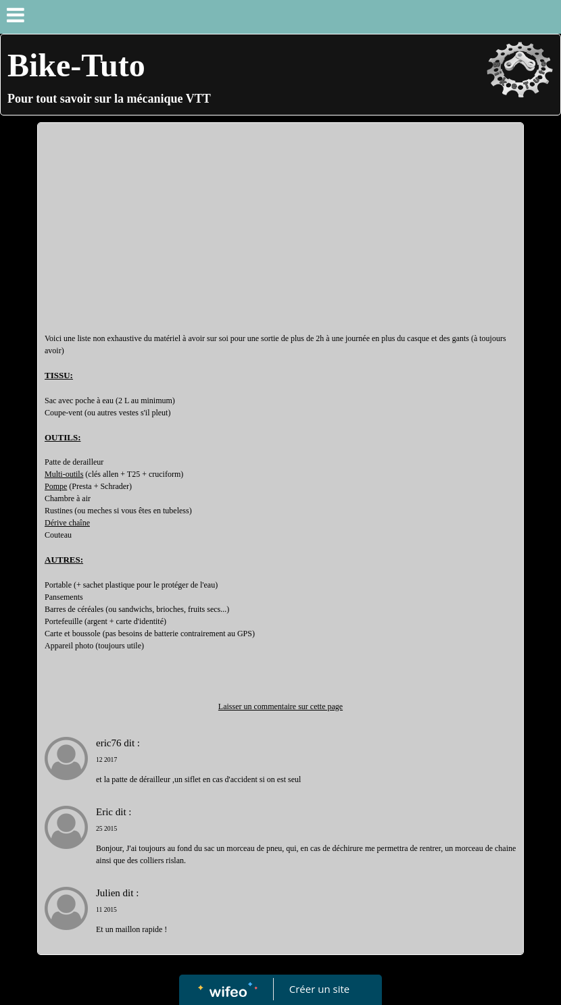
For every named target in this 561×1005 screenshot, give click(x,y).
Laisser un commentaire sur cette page (280, 706)
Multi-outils (64, 474)
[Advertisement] (280, 231)
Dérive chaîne (67, 522)
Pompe (56, 486)
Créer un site (319, 989)
